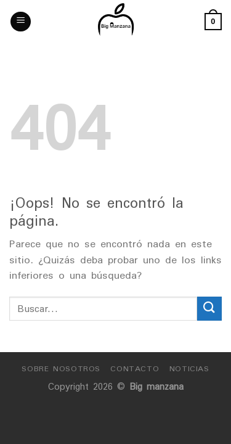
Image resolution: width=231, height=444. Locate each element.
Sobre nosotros (61, 368)
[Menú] (20, 22)
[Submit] (209, 309)
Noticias (189, 368)
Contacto (134, 368)
